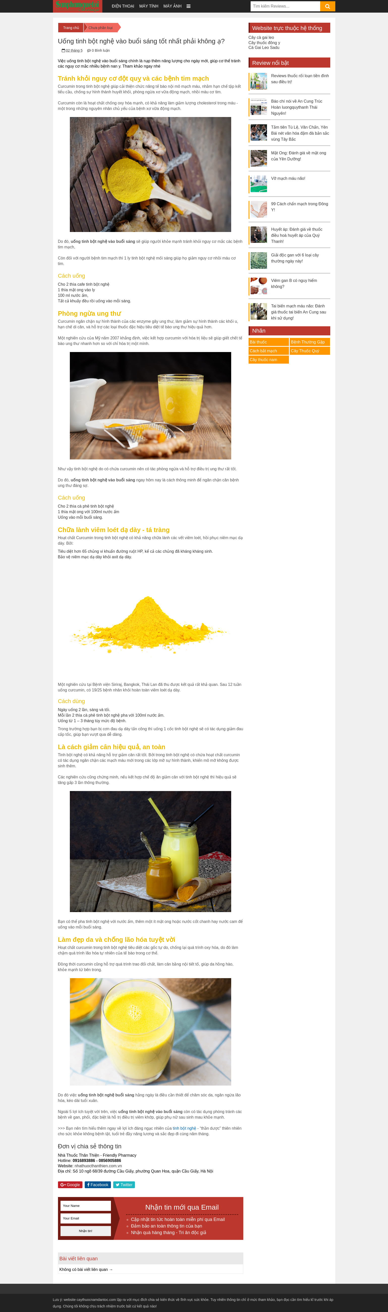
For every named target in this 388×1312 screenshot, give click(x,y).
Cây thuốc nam (263, 360)
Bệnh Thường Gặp (308, 342)
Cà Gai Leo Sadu (264, 47)
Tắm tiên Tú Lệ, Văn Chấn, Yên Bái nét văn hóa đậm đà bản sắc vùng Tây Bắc (300, 133)
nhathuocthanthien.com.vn (98, 1166)
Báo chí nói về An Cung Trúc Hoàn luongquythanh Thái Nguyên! (296, 107)
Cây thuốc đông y (264, 43)
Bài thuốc (258, 342)
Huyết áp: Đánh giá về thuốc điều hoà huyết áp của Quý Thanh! (296, 235)
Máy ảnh (172, 6)
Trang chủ (71, 28)
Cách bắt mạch (263, 351)
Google (70, 1185)
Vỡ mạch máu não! (288, 178)
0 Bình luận (101, 50)
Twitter (124, 1185)
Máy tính (148, 6)
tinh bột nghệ (184, 1128)
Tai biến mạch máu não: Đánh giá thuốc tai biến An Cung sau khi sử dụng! (298, 312)
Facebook (97, 1185)
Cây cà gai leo (261, 37)
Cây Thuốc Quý (305, 351)
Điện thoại (123, 6)
